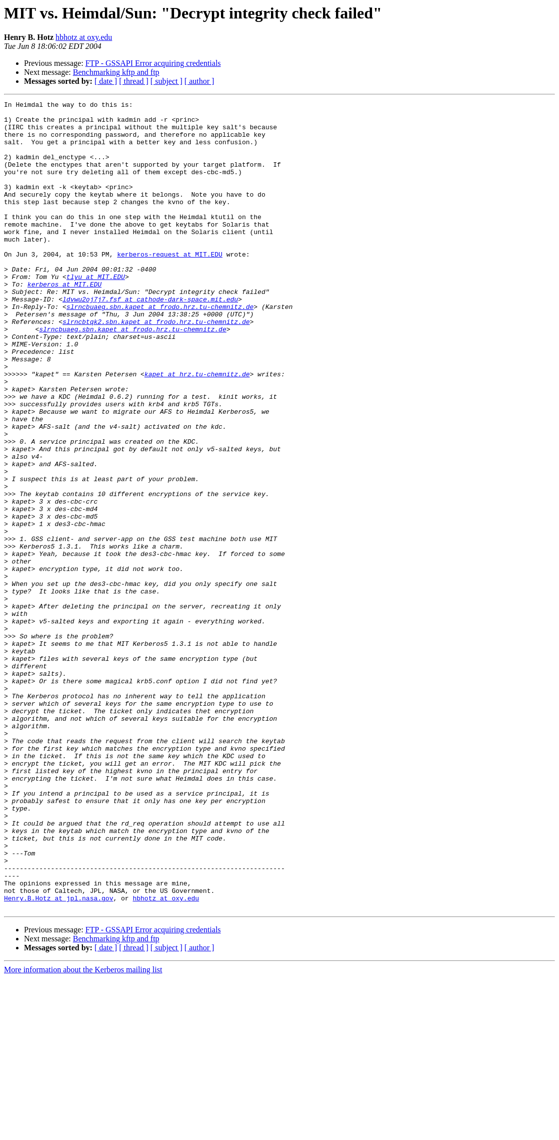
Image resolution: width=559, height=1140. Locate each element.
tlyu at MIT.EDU (95, 312)
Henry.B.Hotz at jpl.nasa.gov (58, 1058)
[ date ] (105, 81)
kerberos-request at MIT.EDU (169, 285)
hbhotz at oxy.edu (84, 37)
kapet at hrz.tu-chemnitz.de (197, 429)
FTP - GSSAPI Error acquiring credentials (153, 63)
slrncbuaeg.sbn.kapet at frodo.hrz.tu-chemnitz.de (160, 348)
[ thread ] (133, 81)
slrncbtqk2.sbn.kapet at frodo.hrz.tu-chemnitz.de (156, 366)
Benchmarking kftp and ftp (116, 72)
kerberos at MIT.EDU (65, 321)
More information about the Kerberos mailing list (83, 1131)
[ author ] (199, 81)
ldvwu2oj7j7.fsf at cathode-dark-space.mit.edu (150, 339)
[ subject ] (166, 81)
